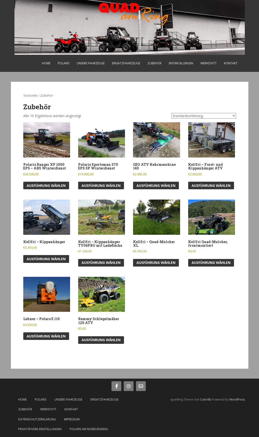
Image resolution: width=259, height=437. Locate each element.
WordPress (237, 399)
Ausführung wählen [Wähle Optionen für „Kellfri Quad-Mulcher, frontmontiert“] (211, 262)
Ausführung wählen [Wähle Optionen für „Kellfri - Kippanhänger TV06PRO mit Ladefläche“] (101, 262)
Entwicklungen (181, 63)
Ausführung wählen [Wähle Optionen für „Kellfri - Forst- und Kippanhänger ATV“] (211, 185)
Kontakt (230, 63)
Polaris (63, 63)
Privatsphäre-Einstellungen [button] (40, 429)
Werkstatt (208, 63)
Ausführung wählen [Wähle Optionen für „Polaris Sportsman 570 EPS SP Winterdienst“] (101, 185)
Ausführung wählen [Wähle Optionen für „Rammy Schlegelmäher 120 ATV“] (101, 339)
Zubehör (154, 63)
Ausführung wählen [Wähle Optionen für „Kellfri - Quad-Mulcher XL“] (155, 262)
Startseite (30, 95)
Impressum (72, 419)
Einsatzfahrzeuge (126, 63)
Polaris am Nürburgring (89, 429)
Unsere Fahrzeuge (91, 63)
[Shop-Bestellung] (203, 116)
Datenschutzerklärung (37, 419)
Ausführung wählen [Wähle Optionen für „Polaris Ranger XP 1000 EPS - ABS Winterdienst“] (46, 185)
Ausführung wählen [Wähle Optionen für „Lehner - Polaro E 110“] (46, 336)
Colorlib (205, 399)
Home (46, 63)
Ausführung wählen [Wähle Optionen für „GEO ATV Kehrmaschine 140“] (155, 185)
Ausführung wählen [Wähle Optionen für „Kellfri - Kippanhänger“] (46, 259)
